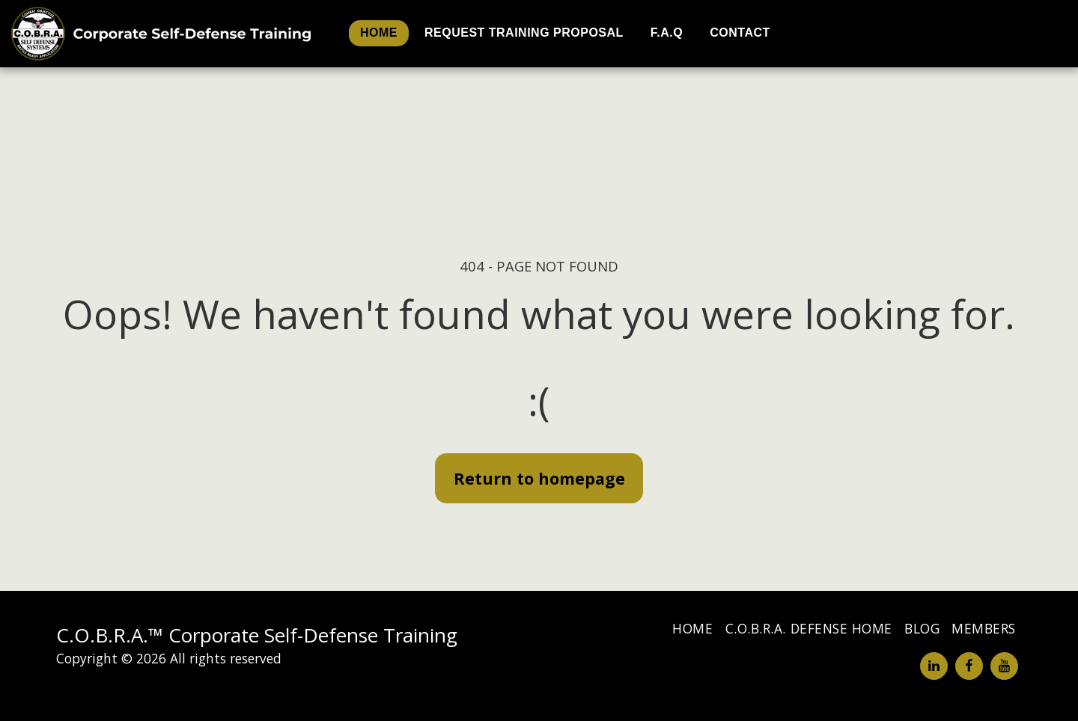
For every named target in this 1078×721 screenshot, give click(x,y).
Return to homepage (539, 478)
